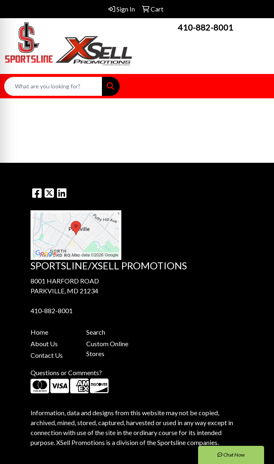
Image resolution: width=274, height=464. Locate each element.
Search (95, 332)
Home (39, 332)
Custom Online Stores (107, 348)
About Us (44, 343)
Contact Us (47, 355)
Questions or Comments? (66, 372)
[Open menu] (257, 86)
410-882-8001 (205, 27)
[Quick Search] (53, 86)
